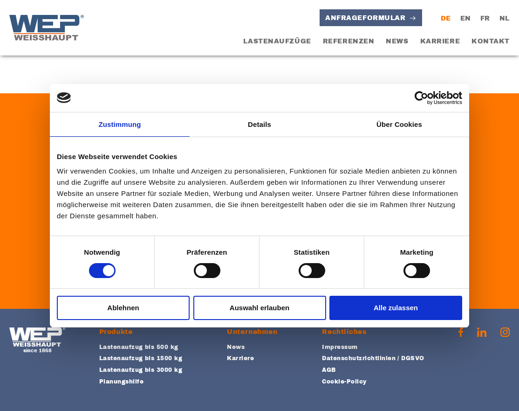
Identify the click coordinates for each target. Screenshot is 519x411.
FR (485, 18)
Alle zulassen (396, 308)
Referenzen (349, 41)
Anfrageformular (365, 17)
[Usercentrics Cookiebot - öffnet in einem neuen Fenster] (421, 98)
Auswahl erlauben (259, 308)
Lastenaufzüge (277, 41)
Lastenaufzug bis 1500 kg (141, 358)
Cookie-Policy (344, 381)
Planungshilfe (121, 381)
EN (465, 18)
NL (504, 18)
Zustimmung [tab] (120, 124)
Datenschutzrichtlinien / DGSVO (373, 358)
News (397, 41)
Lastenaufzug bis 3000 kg (141, 370)
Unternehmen (252, 331)
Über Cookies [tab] (399, 124)
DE (446, 18)
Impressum (339, 347)
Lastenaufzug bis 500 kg (138, 347)
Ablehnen (123, 308)
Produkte (115, 331)
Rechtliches (344, 331)
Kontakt (490, 41)
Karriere (440, 41)
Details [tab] (259, 124)
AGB (328, 370)
